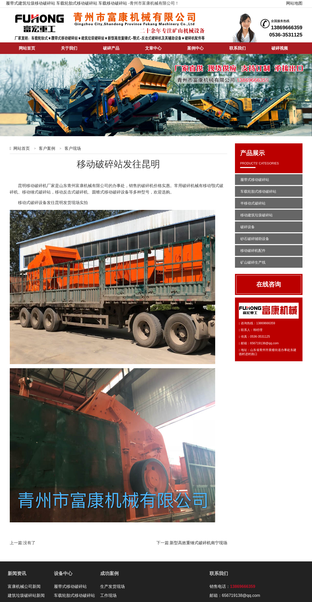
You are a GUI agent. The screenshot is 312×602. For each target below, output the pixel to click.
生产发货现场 (112, 586)
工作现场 (108, 595)
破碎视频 (279, 48)
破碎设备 (247, 227)
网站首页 (27, 48)
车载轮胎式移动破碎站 (76, 3)
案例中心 (195, 48)
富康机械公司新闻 (24, 586)
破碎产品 (111, 48)
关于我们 (69, 48)
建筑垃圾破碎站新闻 (26, 595)
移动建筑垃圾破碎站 (256, 215)
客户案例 (47, 148)
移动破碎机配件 (253, 250)
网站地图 (294, 3)
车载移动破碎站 (112, 3)
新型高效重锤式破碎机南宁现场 (198, 543)
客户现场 (72, 148)
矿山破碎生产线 (253, 262)
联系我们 (237, 48)
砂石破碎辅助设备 (254, 239)
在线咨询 (268, 284)
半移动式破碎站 (253, 203)
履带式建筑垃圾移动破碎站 (30, 3)
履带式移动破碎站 (254, 180)
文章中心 (153, 48)
